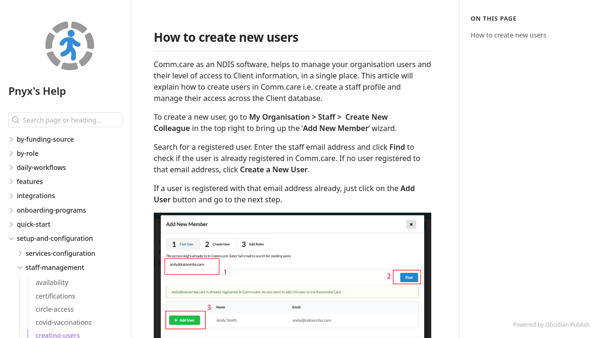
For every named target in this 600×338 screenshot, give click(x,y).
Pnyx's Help (37, 91)
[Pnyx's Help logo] (69, 46)
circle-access (55, 309)
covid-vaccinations (64, 322)
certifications (55, 296)
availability (52, 282)
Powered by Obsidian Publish (551, 325)
